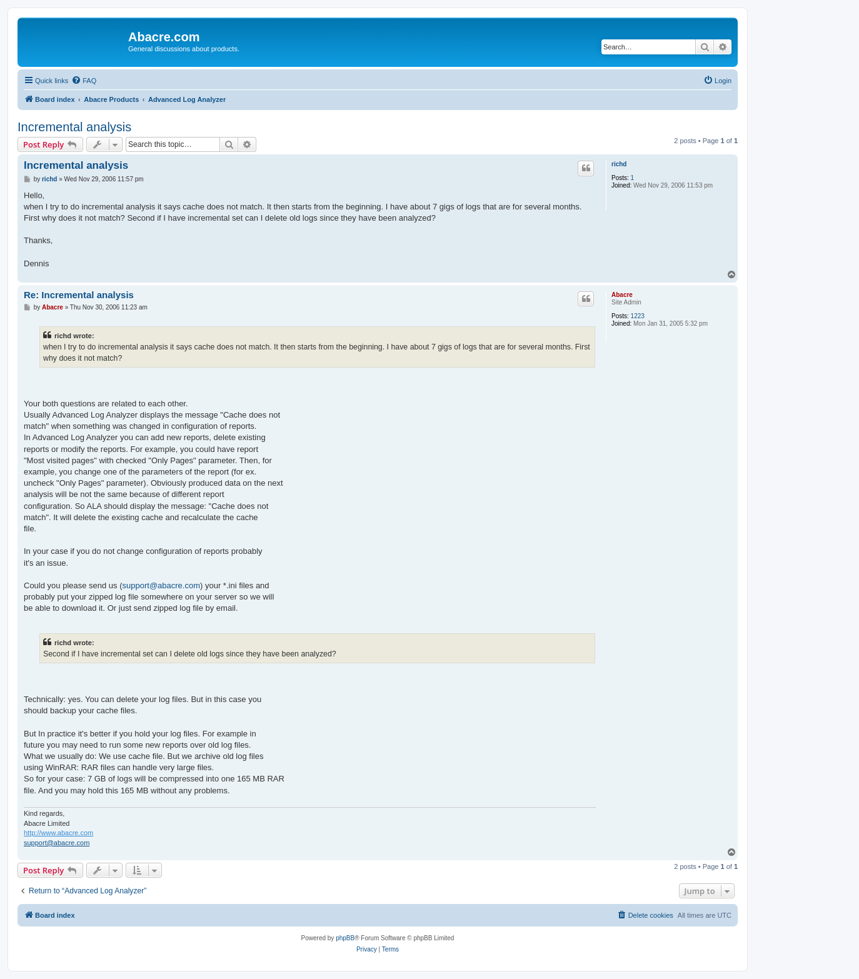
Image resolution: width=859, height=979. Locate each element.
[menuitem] (83, 80)
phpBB (345, 938)
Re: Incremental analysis (79, 294)
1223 (638, 316)
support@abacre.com (161, 585)
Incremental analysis (74, 127)
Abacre (622, 294)
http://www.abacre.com (58, 832)
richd (618, 164)
